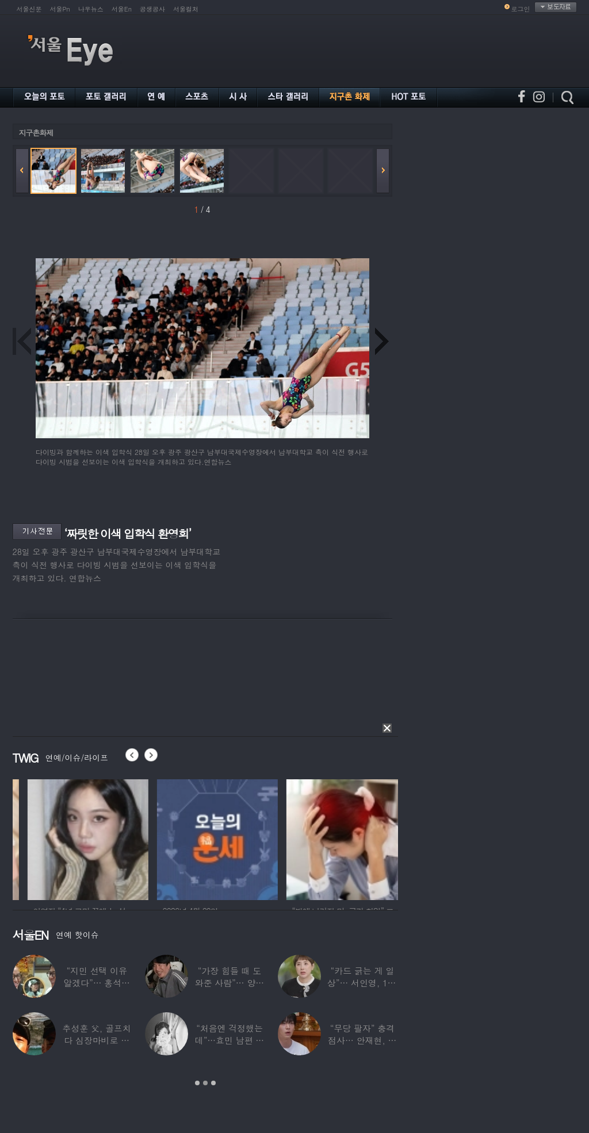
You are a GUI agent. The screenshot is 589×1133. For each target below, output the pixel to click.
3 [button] (213, 1083)
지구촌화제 (36, 132)
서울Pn (60, 9)
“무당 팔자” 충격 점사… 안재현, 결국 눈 (362, 1040)
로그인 (520, 9)
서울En (122, 9)
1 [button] (197, 1083)
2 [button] (205, 1083)
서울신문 (29, 9)
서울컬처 (185, 9)
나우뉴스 (91, 9)
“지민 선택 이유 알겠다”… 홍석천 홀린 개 (96, 982)
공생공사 (152, 9)
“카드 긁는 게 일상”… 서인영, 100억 (362, 982)
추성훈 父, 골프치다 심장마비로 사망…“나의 (97, 1040)
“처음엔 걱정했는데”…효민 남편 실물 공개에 (229, 1040)
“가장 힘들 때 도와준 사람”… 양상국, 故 (229, 982)
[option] (135, 838)
